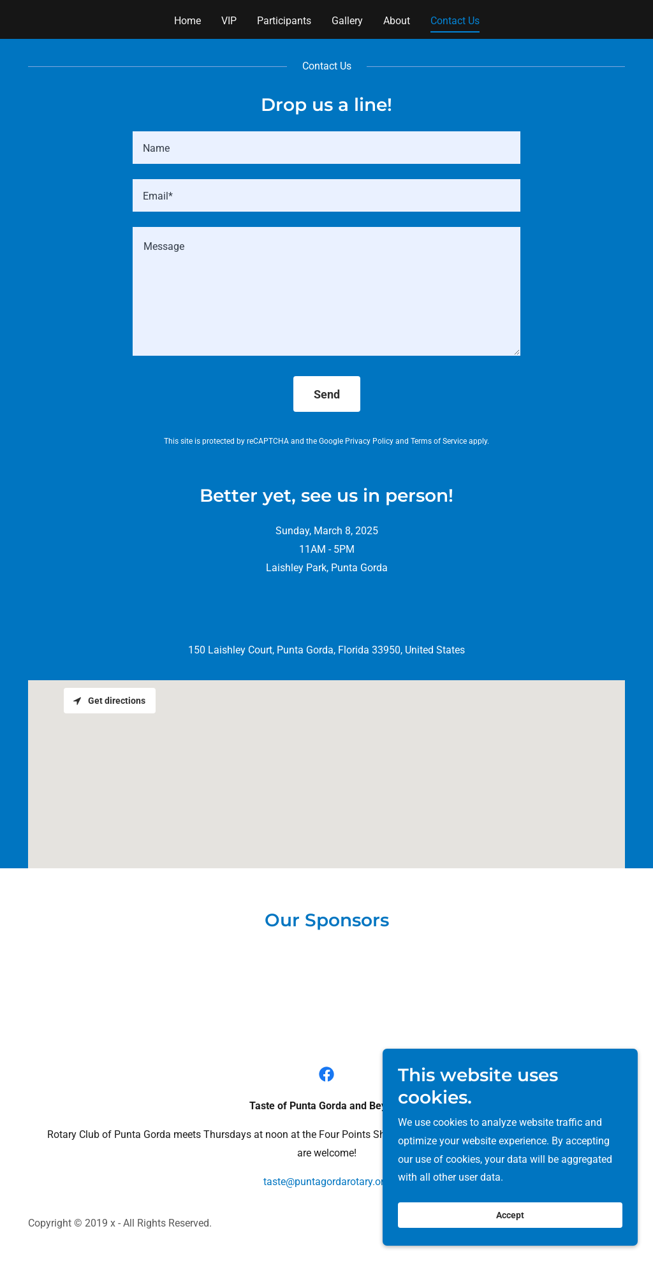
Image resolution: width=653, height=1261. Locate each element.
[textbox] (326, 147)
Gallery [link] (347, 21)
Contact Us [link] (455, 21)
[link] (326, 1074)
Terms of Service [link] (439, 441)
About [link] (396, 21)
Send (327, 394)
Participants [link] (284, 21)
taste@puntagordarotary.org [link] (326, 1182)
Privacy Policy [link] (369, 441)
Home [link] (187, 21)
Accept (510, 1215)
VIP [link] (229, 21)
